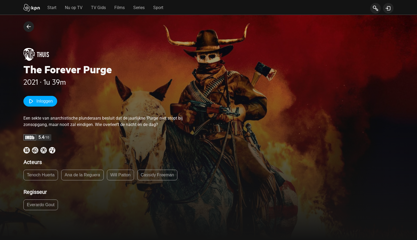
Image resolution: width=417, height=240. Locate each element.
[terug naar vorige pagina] (28, 26)
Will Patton (120, 175)
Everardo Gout (41, 204)
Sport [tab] (158, 7)
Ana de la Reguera (82, 175)
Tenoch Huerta (41, 175)
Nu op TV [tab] (73, 7)
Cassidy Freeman (157, 175)
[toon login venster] (388, 8)
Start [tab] (51, 7)
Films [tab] (119, 7)
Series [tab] (139, 7)
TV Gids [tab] (98, 7)
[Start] (31, 8)
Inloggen (40, 101)
